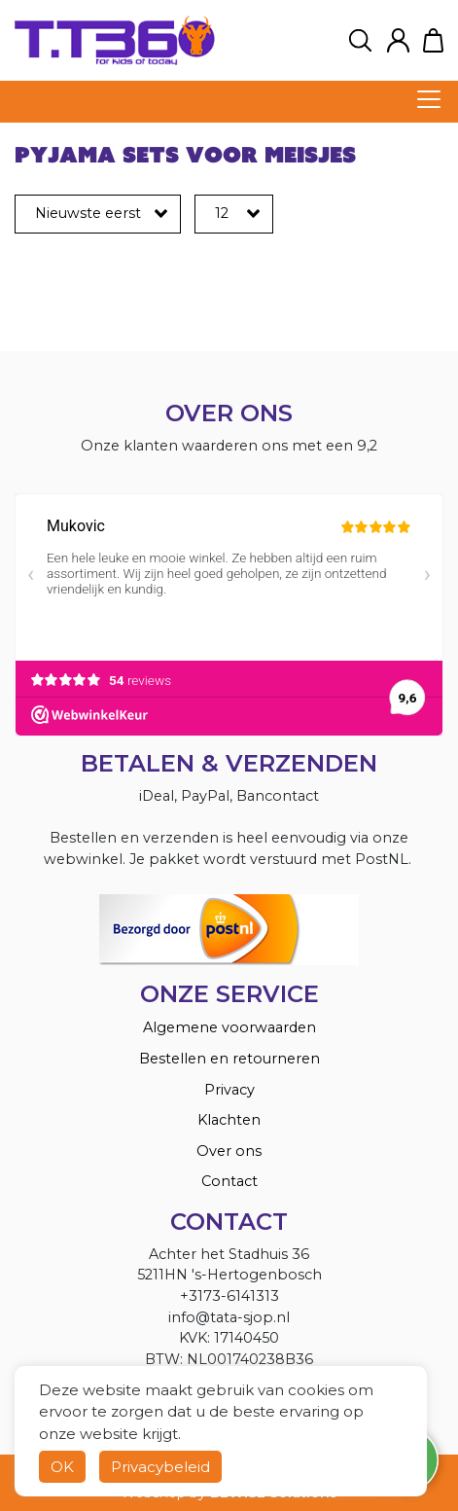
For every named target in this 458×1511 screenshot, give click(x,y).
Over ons (229, 1151)
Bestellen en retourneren (229, 1058)
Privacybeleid (160, 1466)
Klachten (229, 1120)
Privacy (229, 1089)
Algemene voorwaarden (229, 1027)
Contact (229, 1181)
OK (62, 1466)
